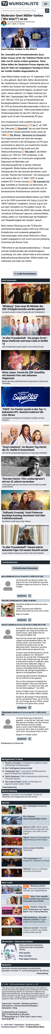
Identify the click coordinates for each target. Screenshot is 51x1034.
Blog (15, 1008)
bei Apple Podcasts (29, 959)
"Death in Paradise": (26, 764)
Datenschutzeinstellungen (25, 1006)
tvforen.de (18, 576)
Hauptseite (19, 1025)
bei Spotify (25, 953)
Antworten (21, 596)
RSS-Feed (25, 1017)
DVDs (21, 1027)
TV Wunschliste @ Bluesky (17, 1014)
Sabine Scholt (37, 200)
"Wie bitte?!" (30, 151)
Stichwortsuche (32, 1025)
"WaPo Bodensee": (26, 777)
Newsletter (6, 1008)
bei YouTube (26, 956)
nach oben (7, 1025)
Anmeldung (43, 973)
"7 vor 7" (34, 125)
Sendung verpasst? (9, 1027)
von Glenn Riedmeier (15, 22)
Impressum (7, 1003)
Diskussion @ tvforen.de (12, 743)
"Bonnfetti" (23, 128)
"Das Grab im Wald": (23, 783)
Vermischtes (30, 22)
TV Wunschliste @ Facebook (14, 1012)
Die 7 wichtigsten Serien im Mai (18, 768)
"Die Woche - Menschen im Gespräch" (28, 135)
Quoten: (22, 795)
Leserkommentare (10, 562)
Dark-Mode (8, 1019)
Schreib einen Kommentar (26, 568)
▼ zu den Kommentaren (25, 273)
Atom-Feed (36, 1017)
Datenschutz (7, 1006)
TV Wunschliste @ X (10, 1017)
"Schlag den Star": (25, 772)
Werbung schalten (29, 1003)
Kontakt (16, 1003)
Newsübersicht (10, 787)
